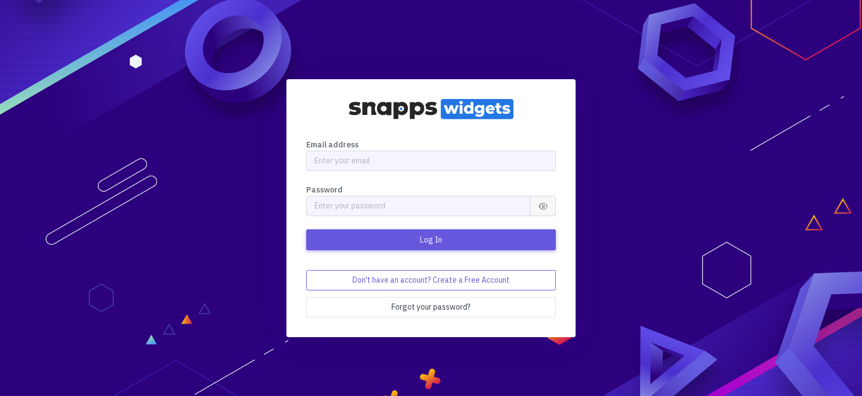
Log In (431, 240)
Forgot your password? (431, 307)
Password (324, 190)
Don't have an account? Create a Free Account (431, 280)
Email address (332, 145)
